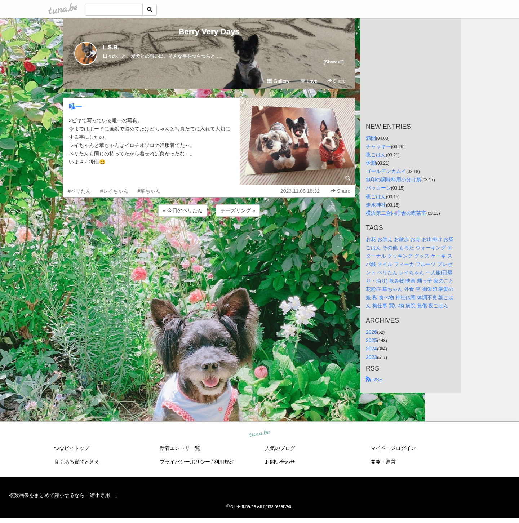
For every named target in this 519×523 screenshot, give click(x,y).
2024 (371, 348)
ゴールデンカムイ (386, 171)
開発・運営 (383, 462)
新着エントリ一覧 (180, 448)
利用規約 (224, 462)
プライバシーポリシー (185, 462)
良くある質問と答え (76, 462)
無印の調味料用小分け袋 (393, 179)
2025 (371, 340)
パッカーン (378, 188)
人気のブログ (280, 448)
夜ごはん (376, 155)
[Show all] (334, 62)
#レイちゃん (114, 191)
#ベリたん (79, 191)
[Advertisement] (209, 237)
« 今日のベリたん (183, 210)
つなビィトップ (71, 448)
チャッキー (378, 146)
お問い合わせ (280, 462)
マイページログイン (393, 448)
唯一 (75, 106)
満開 (371, 138)
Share (336, 81)
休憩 (371, 163)
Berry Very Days (209, 31)
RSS (374, 379)
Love (309, 81)
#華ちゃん (149, 191)
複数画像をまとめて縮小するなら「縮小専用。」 (64, 495)
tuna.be (259, 433)
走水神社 (376, 205)
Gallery (278, 81)
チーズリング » (238, 210)
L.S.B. (111, 47)
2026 (371, 332)
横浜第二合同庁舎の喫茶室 (396, 213)
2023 (371, 357)
